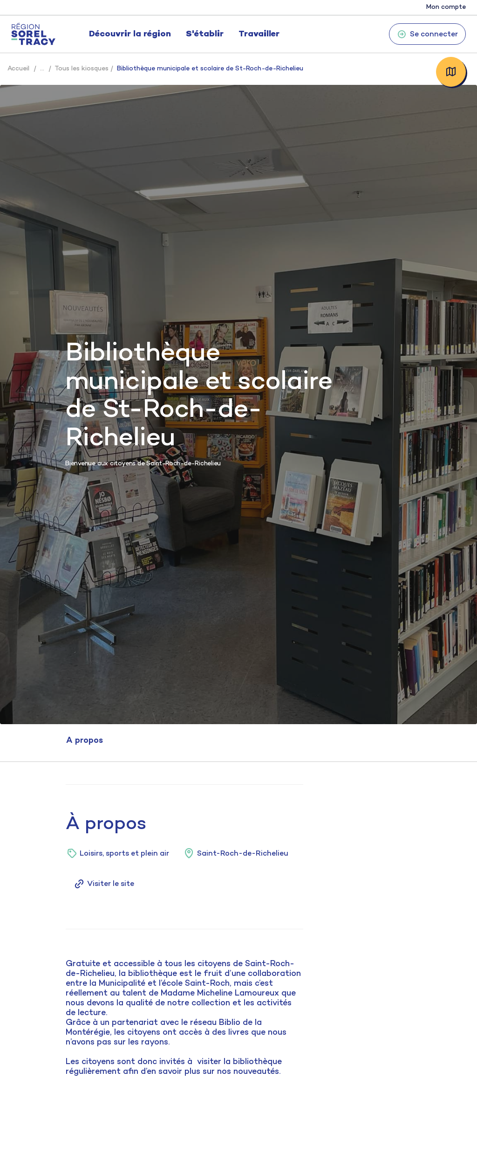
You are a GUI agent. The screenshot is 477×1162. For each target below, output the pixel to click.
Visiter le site (103, 884)
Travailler (258, 34)
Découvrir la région (130, 34)
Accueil (18, 68)
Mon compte (446, 7)
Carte (451, 71)
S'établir (205, 34)
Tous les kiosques (82, 68)
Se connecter (427, 34)
